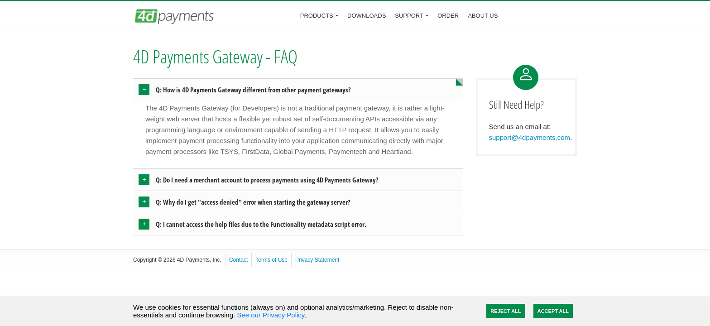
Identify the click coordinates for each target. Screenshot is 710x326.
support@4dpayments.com (529, 137)
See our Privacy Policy (270, 315)
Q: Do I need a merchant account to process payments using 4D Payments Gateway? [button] (267, 180)
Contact (238, 260)
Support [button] (409, 15)
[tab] (298, 90)
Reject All (505, 311)
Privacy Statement (317, 260)
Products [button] (316, 15)
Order (448, 15)
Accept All (553, 311)
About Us (483, 15)
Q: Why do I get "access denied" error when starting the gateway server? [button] (253, 202)
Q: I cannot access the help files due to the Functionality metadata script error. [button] (261, 224)
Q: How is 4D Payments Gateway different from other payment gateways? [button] (253, 90)
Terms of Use (271, 260)
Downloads (366, 15)
